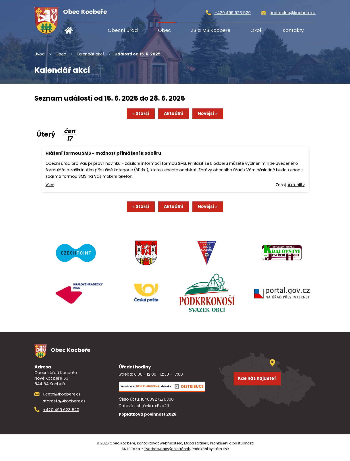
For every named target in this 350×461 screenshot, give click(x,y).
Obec (164, 30)
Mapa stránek (196, 446)
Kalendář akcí (90, 54)
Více (50, 186)
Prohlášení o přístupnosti (232, 446)
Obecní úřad (123, 30)
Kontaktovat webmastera (159, 446)
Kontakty (293, 30)
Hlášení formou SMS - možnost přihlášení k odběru (103, 154)
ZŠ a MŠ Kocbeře (210, 30)
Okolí (256, 30)
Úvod (78, 30)
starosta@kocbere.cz (64, 404)
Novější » (212, 115)
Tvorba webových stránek (167, 452)
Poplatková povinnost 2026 (147, 417)
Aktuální (173, 115)
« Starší (135, 115)
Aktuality (296, 186)
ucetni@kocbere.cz (62, 397)
